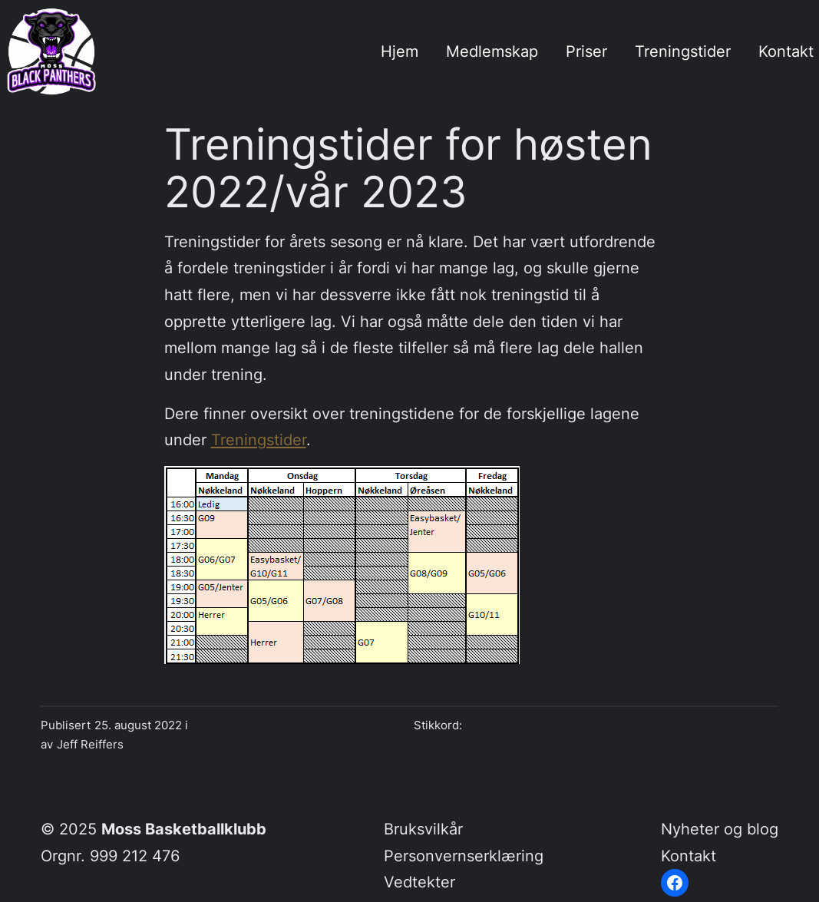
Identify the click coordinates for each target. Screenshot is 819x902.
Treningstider (258, 439)
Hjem (399, 51)
